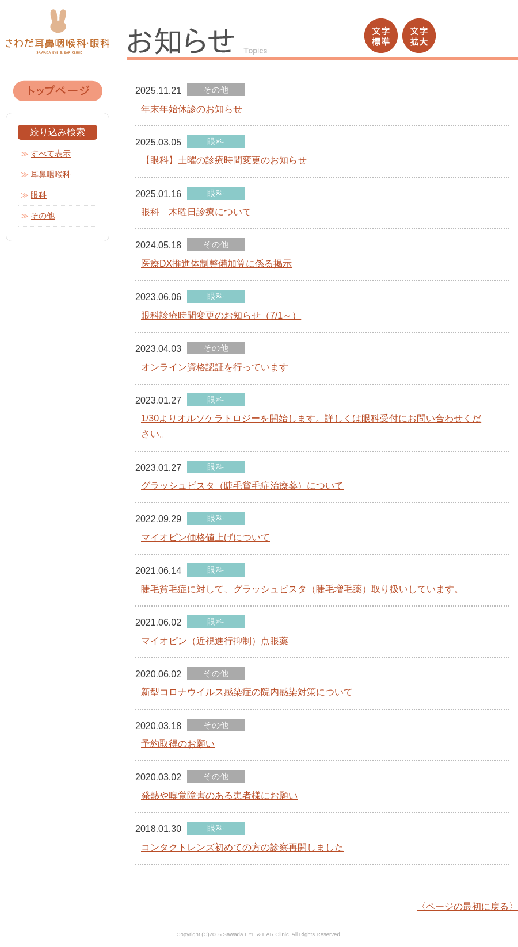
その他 (43, 215)
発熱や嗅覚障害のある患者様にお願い (219, 795)
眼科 (39, 195)
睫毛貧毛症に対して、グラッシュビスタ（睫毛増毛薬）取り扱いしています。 (302, 589)
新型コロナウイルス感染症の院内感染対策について (247, 692)
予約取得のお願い (178, 744)
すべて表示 (51, 153)
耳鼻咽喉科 (51, 174)
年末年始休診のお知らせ (191, 109)
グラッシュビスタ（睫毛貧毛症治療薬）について (242, 485)
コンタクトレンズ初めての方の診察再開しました (242, 847)
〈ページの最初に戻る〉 (467, 906)
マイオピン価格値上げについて (205, 537)
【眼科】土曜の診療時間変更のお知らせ (224, 160)
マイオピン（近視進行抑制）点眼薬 (214, 641)
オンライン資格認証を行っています (214, 367)
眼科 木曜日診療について (196, 212)
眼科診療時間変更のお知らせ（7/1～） (221, 315)
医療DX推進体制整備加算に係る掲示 (216, 264)
